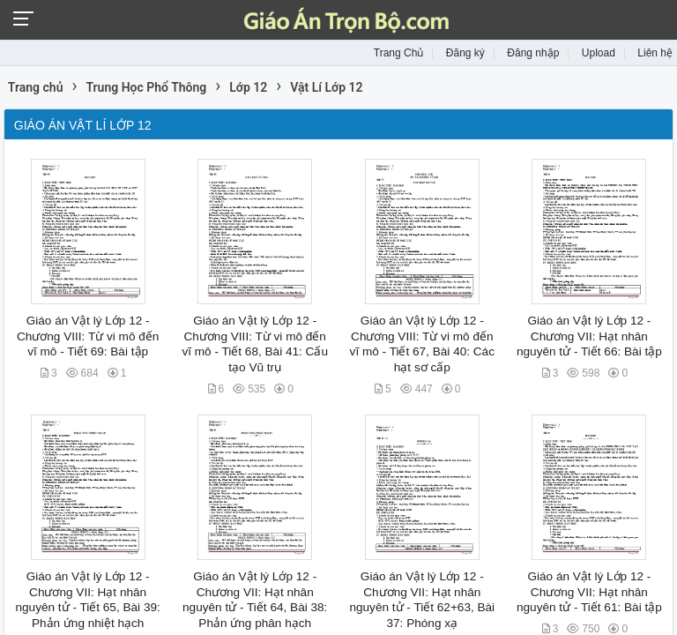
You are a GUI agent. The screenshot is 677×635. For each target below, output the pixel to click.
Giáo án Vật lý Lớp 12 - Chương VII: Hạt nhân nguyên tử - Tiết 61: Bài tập (589, 592)
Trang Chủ (399, 53)
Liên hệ (655, 53)
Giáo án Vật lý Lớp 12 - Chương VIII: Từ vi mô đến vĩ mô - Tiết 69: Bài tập (88, 336)
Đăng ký (465, 53)
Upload (598, 53)
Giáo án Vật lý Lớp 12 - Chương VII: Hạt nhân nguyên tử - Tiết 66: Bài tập (589, 336)
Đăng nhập (533, 53)
